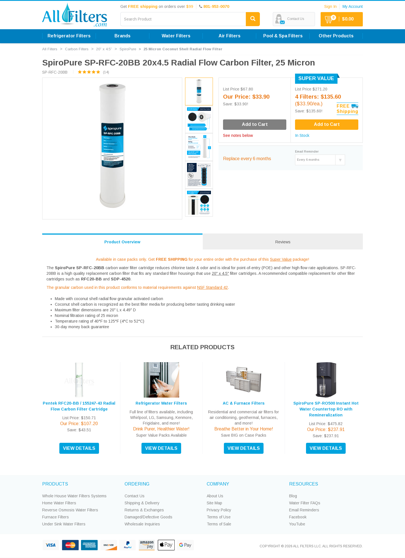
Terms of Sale (219, 524)
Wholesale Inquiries (142, 524)
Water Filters (176, 35)
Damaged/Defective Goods (148, 517)
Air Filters (229, 35)
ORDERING (137, 484)
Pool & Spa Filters (283, 35)
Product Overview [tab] (122, 242)
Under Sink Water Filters (64, 524)
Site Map (214, 503)
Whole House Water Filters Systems (74, 496)
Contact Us (135, 496)
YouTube (297, 524)
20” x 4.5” (104, 49)
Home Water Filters (59, 503)
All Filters (49, 49)
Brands (122, 35)
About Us (215, 496)
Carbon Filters (77, 49)
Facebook (298, 517)
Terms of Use (219, 517)
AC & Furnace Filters (244, 403)
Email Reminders (304, 510)
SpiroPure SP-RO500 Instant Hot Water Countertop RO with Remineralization (326, 409)
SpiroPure (128, 49)
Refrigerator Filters (69, 35)
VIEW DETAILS (79, 448)
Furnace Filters (55, 517)
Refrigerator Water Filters (161, 403)
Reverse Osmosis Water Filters (70, 510)
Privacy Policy (219, 510)
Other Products (336, 35)
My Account (353, 6)
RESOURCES (303, 484)
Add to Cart (327, 124)
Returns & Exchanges (144, 510)
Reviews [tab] (283, 242)
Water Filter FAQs (304, 503)
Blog (293, 496)
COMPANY (218, 484)
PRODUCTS (55, 484)
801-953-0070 (216, 6)
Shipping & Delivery (142, 503)
